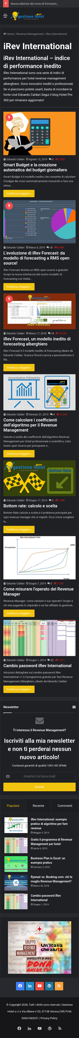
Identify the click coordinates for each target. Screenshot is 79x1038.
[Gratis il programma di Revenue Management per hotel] (16, 845)
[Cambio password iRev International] (39, 638)
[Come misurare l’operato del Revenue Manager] (39, 557)
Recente (38, 806)
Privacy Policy (48, 1018)
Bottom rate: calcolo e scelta (30, 505)
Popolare (13, 806)
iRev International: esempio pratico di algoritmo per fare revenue (49, 824)
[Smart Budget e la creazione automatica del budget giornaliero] (39, 133)
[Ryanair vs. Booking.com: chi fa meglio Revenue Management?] (16, 883)
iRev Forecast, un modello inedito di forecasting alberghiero (37, 341)
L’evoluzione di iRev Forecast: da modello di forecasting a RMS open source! (36, 258)
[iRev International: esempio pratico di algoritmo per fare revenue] (16, 825)
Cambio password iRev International (37, 665)
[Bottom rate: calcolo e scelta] (39, 478)
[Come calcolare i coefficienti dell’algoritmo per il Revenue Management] (39, 392)
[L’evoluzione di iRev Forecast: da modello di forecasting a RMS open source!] (39, 221)
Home (8, 33)
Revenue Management (30, 33)
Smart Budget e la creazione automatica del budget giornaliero (35, 167)
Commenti (65, 806)
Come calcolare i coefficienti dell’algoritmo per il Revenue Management (30, 425)
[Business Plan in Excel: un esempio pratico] (16, 864)
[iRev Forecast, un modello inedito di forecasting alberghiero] (39, 311)
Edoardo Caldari (15, 159)
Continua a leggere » (19, 193)
